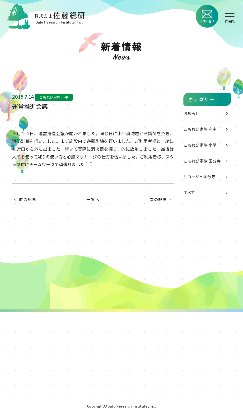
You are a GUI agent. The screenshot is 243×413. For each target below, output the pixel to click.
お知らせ (191, 113)
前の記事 (28, 199)
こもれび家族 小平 (200, 145)
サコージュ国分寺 (199, 176)
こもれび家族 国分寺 (202, 161)
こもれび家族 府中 (200, 129)
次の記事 (158, 199)
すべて (189, 192)
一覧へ (93, 199)
